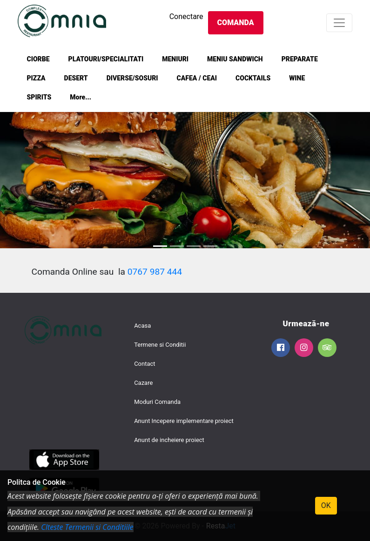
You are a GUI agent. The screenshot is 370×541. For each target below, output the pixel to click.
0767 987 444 (155, 271)
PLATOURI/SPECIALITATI (106, 59)
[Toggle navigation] (339, 22)
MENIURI (175, 59)
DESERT (76, 78)
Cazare (143, 382)
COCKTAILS (252, 78)
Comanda (235, 22)
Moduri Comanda (157, 401)
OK (326, 505)
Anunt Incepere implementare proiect (184, 420)
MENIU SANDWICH (235, 59)
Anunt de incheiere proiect (169, 439)
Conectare (186, 16)
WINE (297, 78)
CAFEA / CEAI (197, 78)
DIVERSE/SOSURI (132, 78)
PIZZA (36, 78)
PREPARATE (300, 59)
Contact (144, 363)
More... (80, 97)
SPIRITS (39, 97)
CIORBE (38, 59)
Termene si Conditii (160, 344)
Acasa (142, 325)
